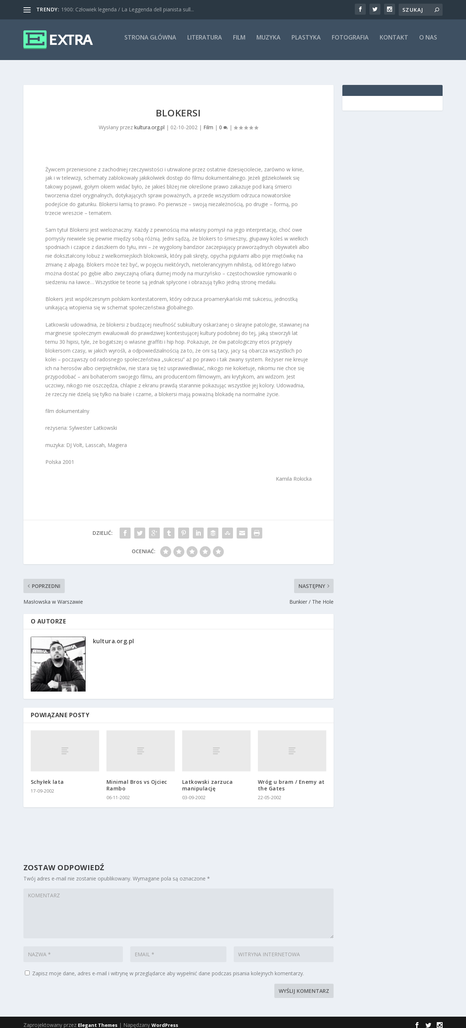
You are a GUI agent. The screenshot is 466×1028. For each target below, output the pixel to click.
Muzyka (268, 42)
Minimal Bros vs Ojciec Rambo (136, 779)
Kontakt (394, 42)
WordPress (164, 1019)
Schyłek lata (47, 776)
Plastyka (306, 42)
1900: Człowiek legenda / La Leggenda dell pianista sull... (127, 9)
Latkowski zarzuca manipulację (207, 779)
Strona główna (150, 42)
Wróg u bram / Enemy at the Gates (291, 779)
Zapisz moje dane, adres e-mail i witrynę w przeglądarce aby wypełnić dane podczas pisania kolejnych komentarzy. (168, 967)
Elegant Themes (97, 1019)
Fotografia (350, 42)
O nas (428, 42)
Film (239, 42)
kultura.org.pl (149, 121)
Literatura (204, 42)
